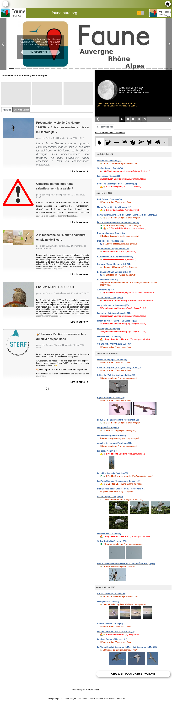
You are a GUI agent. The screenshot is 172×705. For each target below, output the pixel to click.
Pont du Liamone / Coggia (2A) (111, 233)
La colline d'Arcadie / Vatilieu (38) (112, 473)
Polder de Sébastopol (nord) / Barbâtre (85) (117, 184)
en (142, 13)
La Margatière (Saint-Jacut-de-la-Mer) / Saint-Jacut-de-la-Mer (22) (127, 215)
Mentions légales (78, 690)
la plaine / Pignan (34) (107, 451)
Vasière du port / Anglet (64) (110, 168)
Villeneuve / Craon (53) (107, 280)
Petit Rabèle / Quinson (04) (109, 199)
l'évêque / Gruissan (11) (108, 601)
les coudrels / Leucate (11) (109, 160)
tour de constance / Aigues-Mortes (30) (115, 256)
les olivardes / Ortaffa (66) (109, 336)
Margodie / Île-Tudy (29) (108, 428)
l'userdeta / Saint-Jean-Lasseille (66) (113, 313)
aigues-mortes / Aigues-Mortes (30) (113, 249)
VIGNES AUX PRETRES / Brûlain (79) (114, 344)
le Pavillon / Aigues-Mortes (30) (111, 435)
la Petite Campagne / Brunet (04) (112, 360)
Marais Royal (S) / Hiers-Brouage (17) (114, 207)
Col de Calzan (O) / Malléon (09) (111, 594)
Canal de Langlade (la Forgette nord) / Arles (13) (119, 367)
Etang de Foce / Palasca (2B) (110, 241)
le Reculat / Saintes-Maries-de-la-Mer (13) (116, 375)
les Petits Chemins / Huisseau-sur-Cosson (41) (118, 481)
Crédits (97, 690)
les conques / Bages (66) (108, 176)
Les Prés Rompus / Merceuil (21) (112, 639)
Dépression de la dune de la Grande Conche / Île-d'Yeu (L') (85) (126, 563)
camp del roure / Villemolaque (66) (113, 305)
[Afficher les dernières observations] (110, 132)
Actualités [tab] (7, 110)
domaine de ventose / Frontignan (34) (114, 443)
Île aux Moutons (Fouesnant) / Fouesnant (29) (118, 223)
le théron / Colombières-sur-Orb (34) (113, 264)
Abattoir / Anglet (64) (106, 290)
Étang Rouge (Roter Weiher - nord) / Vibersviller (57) (121, 489)
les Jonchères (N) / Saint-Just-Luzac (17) (115, 631)
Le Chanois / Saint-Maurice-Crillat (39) (114, 272)
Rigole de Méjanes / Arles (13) (110, 397)
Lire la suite (79, 171)
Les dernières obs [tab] (105, 127)
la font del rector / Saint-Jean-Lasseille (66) (117, 321)
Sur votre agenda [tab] (21, 110)
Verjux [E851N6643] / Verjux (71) (111, 541)
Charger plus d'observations (133, 673)
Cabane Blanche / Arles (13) (110, 624)
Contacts (89, 690)
